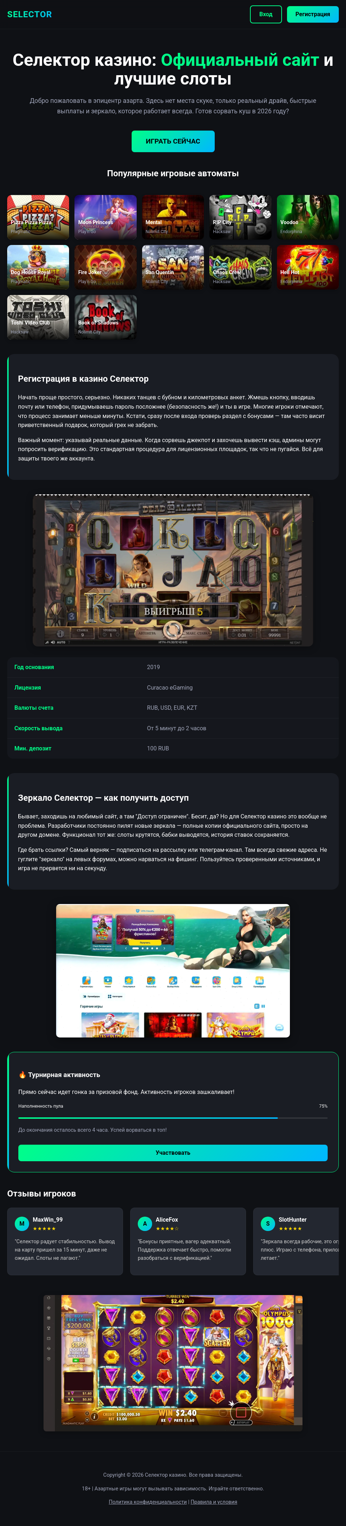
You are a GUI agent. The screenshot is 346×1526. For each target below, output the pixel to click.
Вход (266, 14)
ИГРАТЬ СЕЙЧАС (173, 141)
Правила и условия (214, 1502)
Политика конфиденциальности (148, 1502)
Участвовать (173, 1152)
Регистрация (313, 14)
